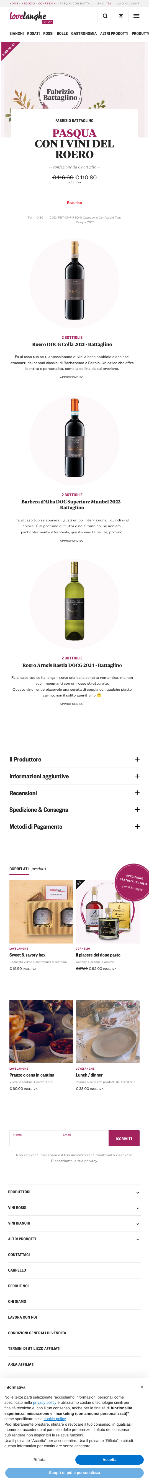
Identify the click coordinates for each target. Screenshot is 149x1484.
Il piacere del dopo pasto (98, 955)
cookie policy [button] (55, 1419)
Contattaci (19, 1254)
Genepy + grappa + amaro (95, 962)
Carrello (17, 1270)
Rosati (33, 33)
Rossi (48, 33)
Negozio (28, 3)
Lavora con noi (22, 1317)
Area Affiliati (21, 1364)
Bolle (62, 33)
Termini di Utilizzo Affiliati (34, 1348)
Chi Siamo (17, 1301)
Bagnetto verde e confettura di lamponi (37, 962)
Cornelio (83, 948)
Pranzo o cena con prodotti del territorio (105, 1082)
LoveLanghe (18, 948)
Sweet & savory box (27, 955)
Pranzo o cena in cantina (31, 1075)
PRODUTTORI (19, 1191)
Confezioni (47, 3)
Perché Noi (18, 1285)
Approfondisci (72, 377)
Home (13, 3)
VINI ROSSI (17, 1207)
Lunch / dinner (89, 1075)
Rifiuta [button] (40, 1459)
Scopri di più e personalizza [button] (74, 1472)
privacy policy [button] (44, 1402)
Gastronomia (84, 33)
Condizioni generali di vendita (37, 1332)
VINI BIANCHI (19, 1223)
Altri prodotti (114, 33)
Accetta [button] (109, 1459)
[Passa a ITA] (108, 3)
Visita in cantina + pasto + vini (31, 1082)
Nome (17, 1134)
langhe (27, 17)
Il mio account (127, 3)
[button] (141, 1386)
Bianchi (16, 33)
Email (67, 1134)
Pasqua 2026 (85, 222)
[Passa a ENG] (101, 3)
